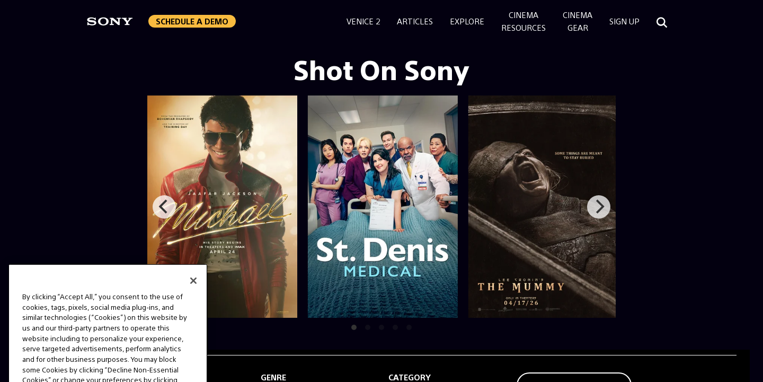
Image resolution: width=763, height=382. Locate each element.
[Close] (193, 291)
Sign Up (624, 21)
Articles (415, 21)
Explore (467, 21)
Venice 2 (363, 21)
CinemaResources (523, 21)
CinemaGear (577, 21)
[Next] (598, 207)
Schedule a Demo (192, 21)
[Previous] (164, 207)
